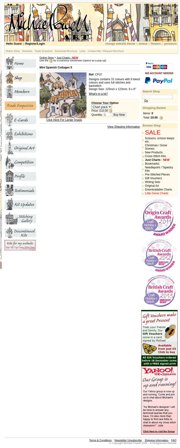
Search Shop (151, 91)
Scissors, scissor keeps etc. (159, 140)
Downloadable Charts (158, 189)
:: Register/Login (25, 43)
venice (143, 43)
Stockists (27, 51)
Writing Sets (152, 182)
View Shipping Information (123, 126)
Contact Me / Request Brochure (106, 51)
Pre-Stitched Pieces (157, 174)
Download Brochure (66, 51)
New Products (154, 152)
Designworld (159, 443)
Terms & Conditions (100, 440)
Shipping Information (156, 440)
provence (170, 43)
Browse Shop (152, 125)
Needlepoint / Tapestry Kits (159, 169)
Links (82, 51)
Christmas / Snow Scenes (156, 147)
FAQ (173, 440)
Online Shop (13, 51)
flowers (156, 43)
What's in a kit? (98, 93)
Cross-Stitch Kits (155, 156)
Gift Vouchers (153, 178)
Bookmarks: (152, 163)
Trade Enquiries (44, 51)
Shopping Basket (154, 108)
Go (146, 100)
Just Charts (67, 57)
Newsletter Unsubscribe (128, 440)
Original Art (152, 185)
